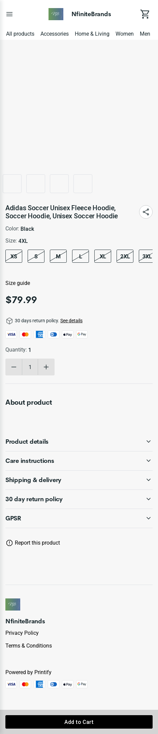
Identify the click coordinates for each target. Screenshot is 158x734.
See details (71, 320)
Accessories (54, 34)
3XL (147, 256)
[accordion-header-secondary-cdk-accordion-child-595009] (79, 441)
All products (20, 34)
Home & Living (92, 34)
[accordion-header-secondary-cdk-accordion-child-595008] (79, 499)
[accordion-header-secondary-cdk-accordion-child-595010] (79, 460)
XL (103, 256)
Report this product (37, 543)
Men (145, 34)
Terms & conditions (28, 646)
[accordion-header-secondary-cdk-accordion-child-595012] (79, 518)
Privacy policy (22, 633)
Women (125, 34)
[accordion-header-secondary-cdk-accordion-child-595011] (79, 480)
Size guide (17, 283)
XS (13, 256)
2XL (125, 256)
